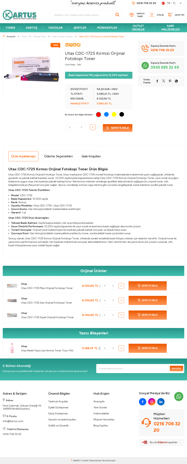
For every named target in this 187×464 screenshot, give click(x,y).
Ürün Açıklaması (23, 156)
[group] (31, 69)
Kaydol (175, 368)
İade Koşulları (91, 156)
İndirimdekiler (101, 413)
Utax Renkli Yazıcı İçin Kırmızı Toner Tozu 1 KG (47, 350)
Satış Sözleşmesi (58, 413)
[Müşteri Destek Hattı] (144, 3)
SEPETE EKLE (148, 285)
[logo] (21, 14)
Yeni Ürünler (100, 407)
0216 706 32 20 (12, 434)
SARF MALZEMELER (170, 27)
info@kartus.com (13, 421)
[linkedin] (161, 401)
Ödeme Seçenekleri (58, 156)
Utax (24, 283)
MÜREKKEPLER (107, 27)
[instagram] (151, 401)
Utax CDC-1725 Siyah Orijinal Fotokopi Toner (47, 317)
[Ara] (117, 15)
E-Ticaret (83, 460)
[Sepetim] (175, 15)
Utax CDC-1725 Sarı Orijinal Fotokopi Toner (46, 302)
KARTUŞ (31, 27)
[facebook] (142, 401)
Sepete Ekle (117, 127)
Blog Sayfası (101, 425)
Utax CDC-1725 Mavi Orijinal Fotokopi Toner (47, 288)
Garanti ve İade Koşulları (62, 419)
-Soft (75, 460)
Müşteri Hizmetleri (104, 419)
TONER (10, 27)
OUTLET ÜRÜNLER (138, 27)
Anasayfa (99, 401)
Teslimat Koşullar (58, 401)
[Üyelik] (156, 15)
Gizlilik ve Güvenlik (58, 425)
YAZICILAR (55, 27)
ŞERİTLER (80, 27)
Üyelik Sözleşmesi (58, 407)
